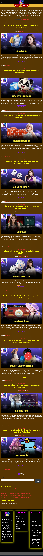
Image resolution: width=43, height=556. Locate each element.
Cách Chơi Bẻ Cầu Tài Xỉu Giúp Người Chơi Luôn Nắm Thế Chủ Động (21, 116)
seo (27, 31)
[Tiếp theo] (24, 474)
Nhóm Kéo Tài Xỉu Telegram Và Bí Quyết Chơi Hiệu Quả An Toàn (21, 72)
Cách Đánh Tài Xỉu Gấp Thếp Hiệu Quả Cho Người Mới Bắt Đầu (21, 163)
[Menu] (1, 2)
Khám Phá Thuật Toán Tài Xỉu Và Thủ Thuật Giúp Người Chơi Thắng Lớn (21, 431)
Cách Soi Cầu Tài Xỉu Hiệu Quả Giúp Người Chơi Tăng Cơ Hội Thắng (21, 386)
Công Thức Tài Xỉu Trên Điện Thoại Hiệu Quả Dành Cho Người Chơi (21, 342)
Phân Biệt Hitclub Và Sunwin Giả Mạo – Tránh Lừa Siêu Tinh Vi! (15, 489)
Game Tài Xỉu (25, 19)
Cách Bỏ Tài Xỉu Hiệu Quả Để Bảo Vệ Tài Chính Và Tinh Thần (22, 27)
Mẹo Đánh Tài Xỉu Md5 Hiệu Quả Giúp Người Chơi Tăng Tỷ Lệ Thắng (21, 297)
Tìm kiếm (3, 477)
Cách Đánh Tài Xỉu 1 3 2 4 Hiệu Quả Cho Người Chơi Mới (21, 252)
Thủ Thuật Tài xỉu (21, 24)
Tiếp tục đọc (21, 61)
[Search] (41, 2)
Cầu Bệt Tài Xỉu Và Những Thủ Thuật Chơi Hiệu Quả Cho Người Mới (21, 207)
